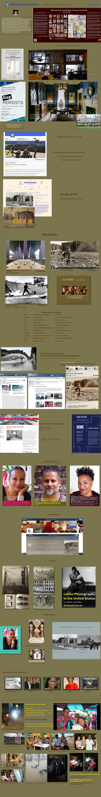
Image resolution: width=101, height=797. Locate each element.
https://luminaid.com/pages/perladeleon (36, 719)
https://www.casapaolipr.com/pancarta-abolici (67, 45)
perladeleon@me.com (93, 4)
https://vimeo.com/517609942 (13, 272)
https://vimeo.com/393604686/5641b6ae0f (15, 307)
